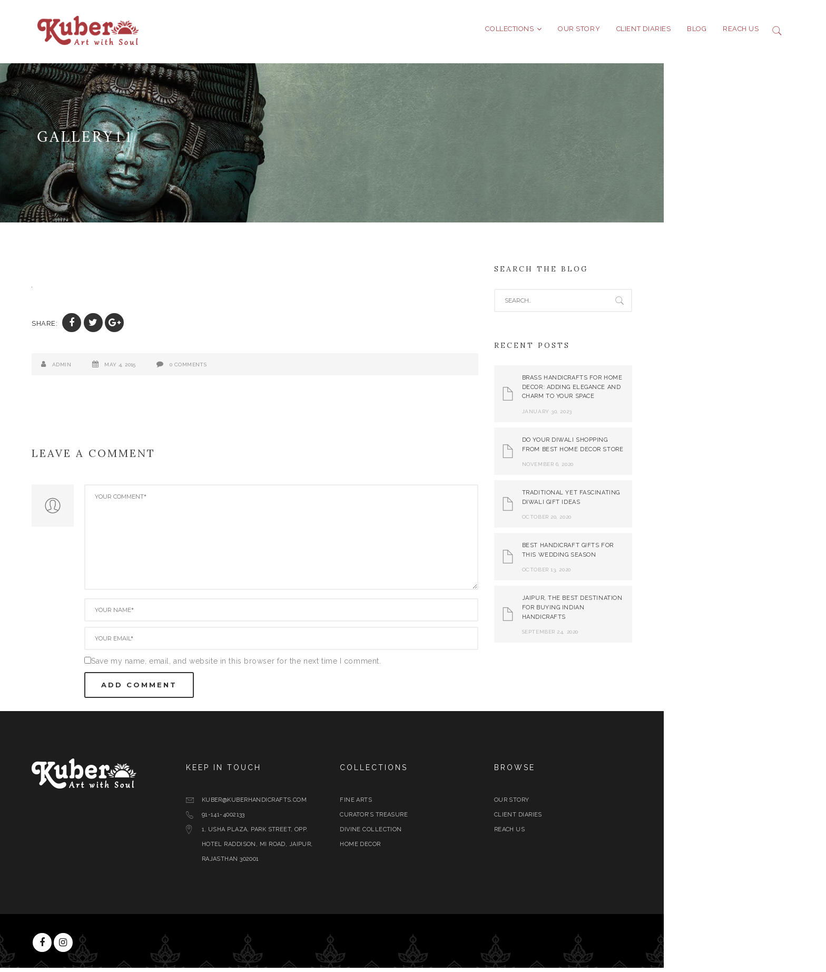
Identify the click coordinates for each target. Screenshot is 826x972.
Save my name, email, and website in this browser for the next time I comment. (317, 665)
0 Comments (269, 369)
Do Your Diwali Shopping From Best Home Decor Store (654, 449)
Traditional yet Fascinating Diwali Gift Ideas (652, 501)
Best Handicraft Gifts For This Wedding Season (649, 554)
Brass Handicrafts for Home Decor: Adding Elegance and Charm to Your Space (653, 391)
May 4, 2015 (201, 369)
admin (142, 369)
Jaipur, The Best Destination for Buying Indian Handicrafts (653, 611)
